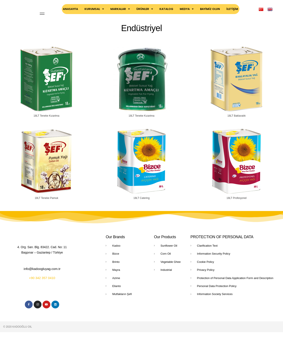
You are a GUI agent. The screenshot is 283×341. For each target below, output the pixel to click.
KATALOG (166, 9)
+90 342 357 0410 (42, 285)
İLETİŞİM (232, 9)
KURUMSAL (94, 9)
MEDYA (187, 9)
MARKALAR (120, 9)
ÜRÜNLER (144, 9)
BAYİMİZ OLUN (210, 9)
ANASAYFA (70, 9)
